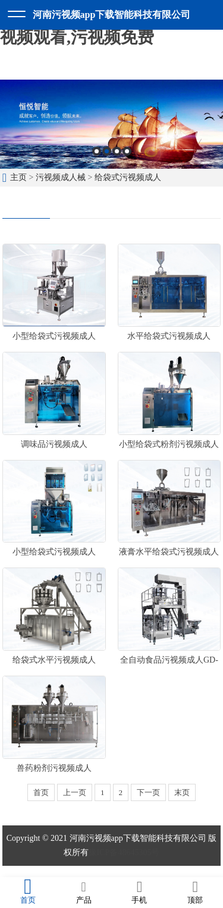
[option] (111, 124)
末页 (182, 792)
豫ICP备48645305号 (124, 852)
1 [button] (97, 151)
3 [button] (117, 151)
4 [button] (127, 151)
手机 (140, 891)
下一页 (148, 792)
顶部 (195, 891)
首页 (41, 792)
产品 (84, 891)
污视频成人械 (61, 177)
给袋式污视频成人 (128, 177)
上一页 (74, 792)
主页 (18, 177)
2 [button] (107, 151)
